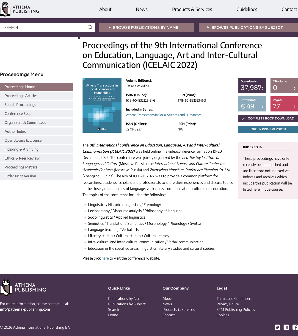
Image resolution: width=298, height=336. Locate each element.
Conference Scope (19, 113)
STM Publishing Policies (236, 309)
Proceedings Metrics (21, 167)
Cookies (223, 315)
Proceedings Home (20, 86)
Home (113, 315)
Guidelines (247, 9)
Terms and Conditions (234, 298)
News (142, 9)
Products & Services (192, 9)
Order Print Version (20, 176)
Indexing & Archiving (22, 149)
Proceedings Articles (21, 95)
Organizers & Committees (25, 122)
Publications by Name (125, 298)
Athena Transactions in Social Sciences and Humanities (163, 115)
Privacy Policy (228, 304)
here (105, 258)
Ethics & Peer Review (22, 158)
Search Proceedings (20, 104)
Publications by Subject (127, 304)
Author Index (15, 131)
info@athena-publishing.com (25, 309)
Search (113, 309)
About (105, 9)
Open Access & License (23, 140)
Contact (289, 9)
